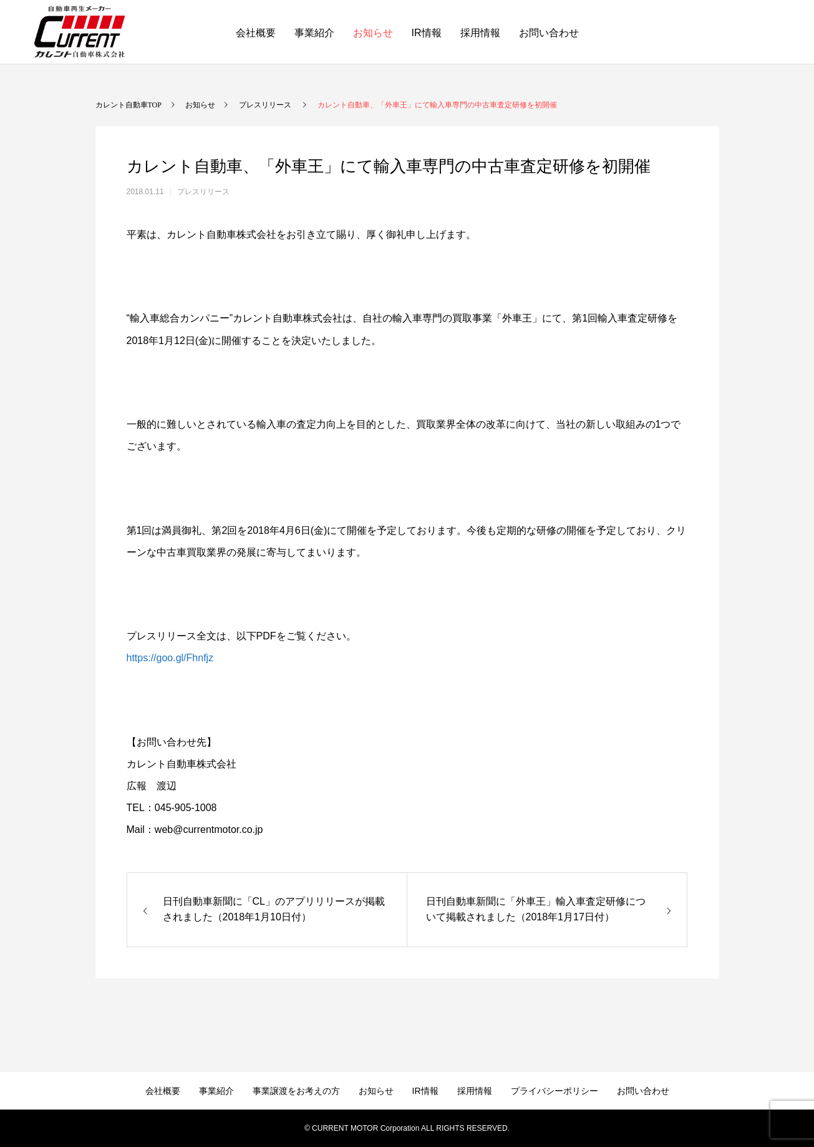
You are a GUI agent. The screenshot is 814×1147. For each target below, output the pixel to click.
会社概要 (256, 32)
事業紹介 (314, 32)
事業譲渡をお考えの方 (296, 1091)
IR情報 (427, 32)
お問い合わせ (549, 32)
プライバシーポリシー (554, 1091)
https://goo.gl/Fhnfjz (170, 657)
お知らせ (373, 32)
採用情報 (480, 32)
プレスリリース (203, 191)
